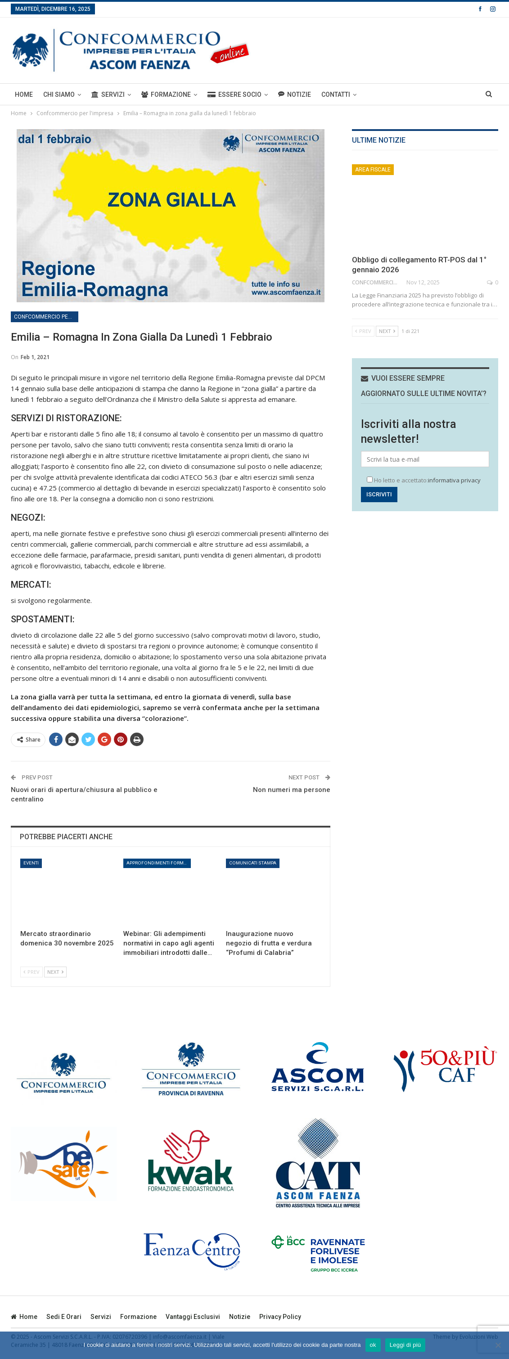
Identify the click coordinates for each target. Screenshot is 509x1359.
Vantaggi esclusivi (193, 1316)
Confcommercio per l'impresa (46, 317)
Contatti (335, 94)
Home (24, 94)
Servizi (108, 94)
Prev (31, 971)
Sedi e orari (63, 1316)
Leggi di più (405, 1344)
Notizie (294, 94)
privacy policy (280, 1316)
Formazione (166, 94)
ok (373, 1344)
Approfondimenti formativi (158, 862)
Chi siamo (59, 94)
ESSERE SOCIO (234, 94)
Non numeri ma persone (291, 790)
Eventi (31, 862)
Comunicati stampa (252, 862)
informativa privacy (454, 480)
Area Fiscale (373, 169)
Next (55, 971)
